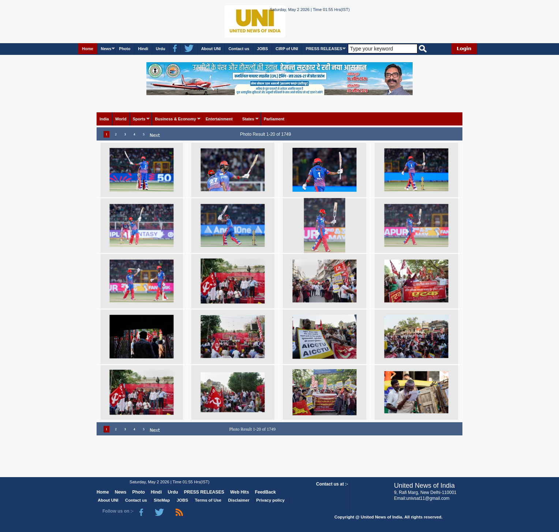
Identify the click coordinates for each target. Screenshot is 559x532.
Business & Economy (175, 119)
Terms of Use (208, 500)
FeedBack (265, 492)
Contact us (238, 48)
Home (87, 48)
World (121, 119)
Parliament (274, 119)
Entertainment (219, 119)
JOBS (262, 48)
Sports (139, 119)
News (106, 48)
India (104, 119)
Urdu (160, 48)
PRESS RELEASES (324, 48)
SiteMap (162, 500)
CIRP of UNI (286, 48)
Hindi (143, 48)
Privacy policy (270, 500)
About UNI (211, 48)
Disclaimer (239, 500)
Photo (124, 48)
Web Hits (239, 492)
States (248, 119)
